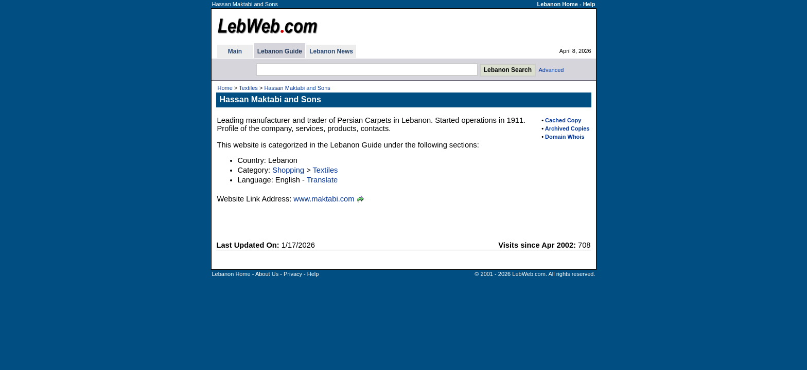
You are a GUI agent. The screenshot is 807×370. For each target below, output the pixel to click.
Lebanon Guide (279, 51)
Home (225, 88)
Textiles (248, 88)
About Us (266, 274)
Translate (322, 180)
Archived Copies (567, 128)
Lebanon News (331, 51)
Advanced (551, 70)
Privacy (293, 274)
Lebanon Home (557, 4)
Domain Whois (564, 137)
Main (235, 51)
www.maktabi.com (323, 199)
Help (589, 4)
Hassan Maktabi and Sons (297, 88)
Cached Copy (563, 120)
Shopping (288, 170)
